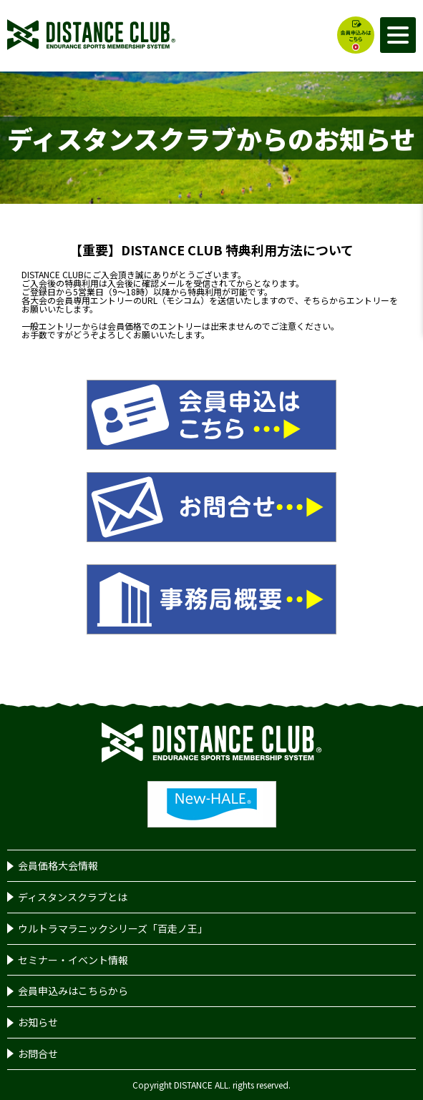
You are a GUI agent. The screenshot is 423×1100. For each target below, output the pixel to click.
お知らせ (38, 1022)
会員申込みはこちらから (73, 990)
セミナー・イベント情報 (73, 960)
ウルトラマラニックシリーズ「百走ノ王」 (113, 928)
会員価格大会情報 (58, 865)
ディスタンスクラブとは (72, 897)
